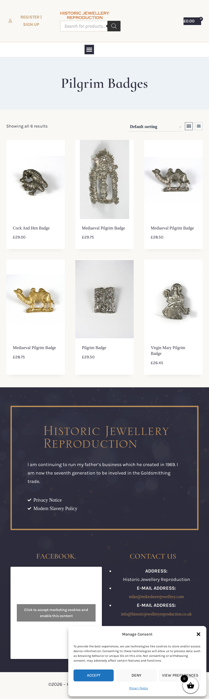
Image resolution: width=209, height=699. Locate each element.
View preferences (180, 675)
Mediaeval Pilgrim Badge (103, 228)
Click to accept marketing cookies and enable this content (56, 613)
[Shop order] (156, 127)
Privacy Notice (138, 688)
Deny (136, 675)
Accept (94, 675)
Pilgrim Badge (94, 347)
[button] (198, 634)
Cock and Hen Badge (31, 228)
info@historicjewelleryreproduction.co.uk (156, 614)
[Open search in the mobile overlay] (90, 26)
